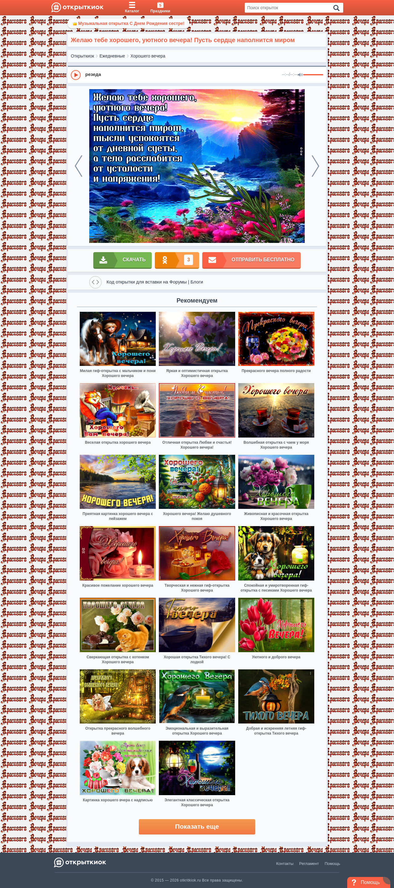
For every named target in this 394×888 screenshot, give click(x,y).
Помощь (332, 863)
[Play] (76, 75)
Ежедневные (112, 56)
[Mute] (300, 75)
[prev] (78, 166)
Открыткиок (82, 56)
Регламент (309, 863)
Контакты (284, 863)
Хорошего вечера (148, 56)
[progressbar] (313, 75)
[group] (197, 74)
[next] (315, 166)
